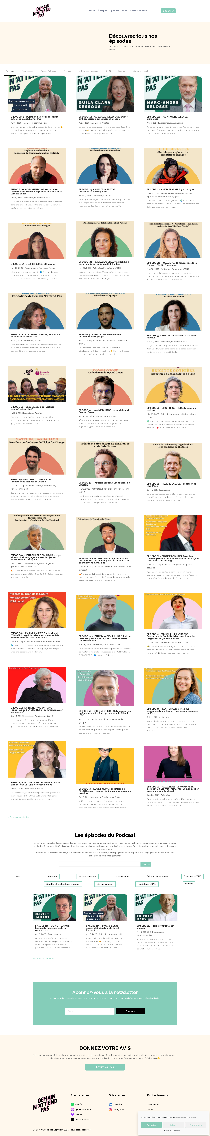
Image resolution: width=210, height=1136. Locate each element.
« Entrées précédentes (18, 817)
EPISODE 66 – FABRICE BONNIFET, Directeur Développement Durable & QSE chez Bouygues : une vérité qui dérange (173, 558)
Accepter (151, 1125)
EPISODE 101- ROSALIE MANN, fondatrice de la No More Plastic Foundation (172, 264)
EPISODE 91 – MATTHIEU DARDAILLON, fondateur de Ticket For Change (31, 480)
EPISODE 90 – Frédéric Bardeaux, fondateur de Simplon (104, 484)
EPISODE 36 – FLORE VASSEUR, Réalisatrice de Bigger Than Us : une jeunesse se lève (36, 783)
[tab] (10, 72)
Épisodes (114, 11)
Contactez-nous (138, 11)
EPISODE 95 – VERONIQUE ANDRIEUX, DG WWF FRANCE (171, 336)
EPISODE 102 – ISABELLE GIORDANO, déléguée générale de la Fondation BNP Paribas (104, 263)
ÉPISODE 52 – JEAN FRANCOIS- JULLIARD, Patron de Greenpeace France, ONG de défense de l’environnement (105, 638)
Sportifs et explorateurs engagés (163, 196)
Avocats (189, 883)
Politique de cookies (172, 1131)
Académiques (31, 268)
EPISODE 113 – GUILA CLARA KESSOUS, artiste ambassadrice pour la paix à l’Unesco (103, 118)
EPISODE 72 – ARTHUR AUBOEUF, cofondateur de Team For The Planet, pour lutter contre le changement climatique (104, 560)
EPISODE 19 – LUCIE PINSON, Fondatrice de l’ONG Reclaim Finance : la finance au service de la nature (105, 791)
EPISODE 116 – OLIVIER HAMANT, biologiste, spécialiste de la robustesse (52, 928)
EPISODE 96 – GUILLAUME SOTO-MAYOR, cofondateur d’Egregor (100, 335)
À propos (102, 11)
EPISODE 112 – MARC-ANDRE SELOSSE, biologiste (167, 118)
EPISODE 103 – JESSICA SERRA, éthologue (33, 264)
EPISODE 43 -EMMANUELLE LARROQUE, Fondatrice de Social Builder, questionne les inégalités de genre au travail (171, 636)
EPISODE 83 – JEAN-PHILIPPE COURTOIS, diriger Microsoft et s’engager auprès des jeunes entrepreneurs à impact (36, 557)
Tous (17, 876)
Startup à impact (105, 884)
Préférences (196, 1125)
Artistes (38, 413)
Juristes (56, 641)
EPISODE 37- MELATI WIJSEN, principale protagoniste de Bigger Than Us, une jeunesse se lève (172, 711)
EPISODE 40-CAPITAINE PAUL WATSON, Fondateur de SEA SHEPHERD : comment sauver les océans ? (37, 710)
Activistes (28, 123)
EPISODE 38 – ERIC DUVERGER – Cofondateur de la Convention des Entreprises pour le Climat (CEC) (105, 713)
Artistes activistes (87, 876)
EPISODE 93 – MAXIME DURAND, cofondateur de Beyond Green (104, 411)
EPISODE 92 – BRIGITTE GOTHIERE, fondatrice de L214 (171, 409)
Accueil (91, 11)
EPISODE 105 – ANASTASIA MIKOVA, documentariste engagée (97, 190)
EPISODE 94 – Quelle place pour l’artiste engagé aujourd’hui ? (32, 408)
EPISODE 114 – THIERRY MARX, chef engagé (155, 927)
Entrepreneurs (110, 416)
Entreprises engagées (157, 876)
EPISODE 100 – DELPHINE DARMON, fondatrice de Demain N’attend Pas (35, 335)
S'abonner (168, 11)
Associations (122, 876)
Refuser (173, 1125)
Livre (124, 11)
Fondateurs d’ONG (43, 197)
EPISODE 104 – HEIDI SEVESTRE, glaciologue (170, 189)
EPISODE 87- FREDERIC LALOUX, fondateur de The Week (171, 485)
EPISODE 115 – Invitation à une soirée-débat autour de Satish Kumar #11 (34, 118)
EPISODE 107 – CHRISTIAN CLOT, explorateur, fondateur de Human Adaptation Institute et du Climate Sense (36, 191)
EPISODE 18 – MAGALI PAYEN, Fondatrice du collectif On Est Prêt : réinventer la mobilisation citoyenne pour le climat (173, 788)
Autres (52, 268)
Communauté (40, 123)
